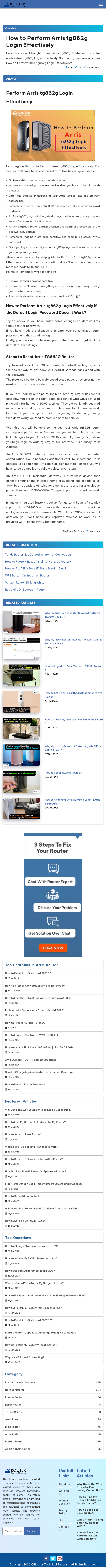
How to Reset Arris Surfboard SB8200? (29, 1322)
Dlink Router (12, 1426)
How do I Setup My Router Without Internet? (31, 1347)
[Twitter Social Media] (53, 1557)
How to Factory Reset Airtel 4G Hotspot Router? (38, 561)
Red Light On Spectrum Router (25, 588)
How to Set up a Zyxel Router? (23, 1136)
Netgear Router (14, 1389)
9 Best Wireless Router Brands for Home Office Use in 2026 (41, 1210)
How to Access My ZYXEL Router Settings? (31, 1260)
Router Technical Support (51, 1563)
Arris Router (12, 1433)
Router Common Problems (20, 1381)
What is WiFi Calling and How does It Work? (31, 1148)
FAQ (61, 1519)
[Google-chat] (53, 894)
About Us (64, 1483)
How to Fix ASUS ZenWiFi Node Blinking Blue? (35, 568)
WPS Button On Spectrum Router (27, 575)
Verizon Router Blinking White (24, 582)
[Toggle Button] (101, 4)
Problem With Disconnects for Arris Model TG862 (35, 1012)
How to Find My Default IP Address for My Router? (35, 1124)
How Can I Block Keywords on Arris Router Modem (35, 987)
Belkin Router (13, 1403)
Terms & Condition (64, 1501)
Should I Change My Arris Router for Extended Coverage (39, 1074)
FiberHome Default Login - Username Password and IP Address (44, 1185)
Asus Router (12, 1418)
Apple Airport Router (17, 1448)
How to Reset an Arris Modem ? (64, 772)
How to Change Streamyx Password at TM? (32, 1248)
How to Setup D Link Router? (22, 1198)
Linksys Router (14, 1396)
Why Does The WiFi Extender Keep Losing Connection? (38, 1111)
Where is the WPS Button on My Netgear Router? (34, 1285)
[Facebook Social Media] (46, 1557)
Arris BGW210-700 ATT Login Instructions (30, 1061)
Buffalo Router (14, 1440)
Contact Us (64, 1527)
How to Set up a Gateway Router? (25, 1223)
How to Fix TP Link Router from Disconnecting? (33, 1310)
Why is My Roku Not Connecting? (24, 1359)
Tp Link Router (13, 1411)
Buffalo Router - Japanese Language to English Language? (41, 1334)
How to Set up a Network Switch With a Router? (34, 1161)
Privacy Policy (63, 1511)
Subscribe (32, 1530)
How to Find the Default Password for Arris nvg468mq (38, 1000)
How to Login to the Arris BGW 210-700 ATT (31, 1037)
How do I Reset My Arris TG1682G (25, 1024)
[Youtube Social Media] (59, 1557)
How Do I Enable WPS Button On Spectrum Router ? (35, 1173)
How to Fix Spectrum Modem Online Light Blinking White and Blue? (45, 1297)
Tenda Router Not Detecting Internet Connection (38, 554)
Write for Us (64, 1491)
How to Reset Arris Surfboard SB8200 (28, 975)
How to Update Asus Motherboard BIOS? (30, 1272)
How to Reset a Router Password (25, 1086)
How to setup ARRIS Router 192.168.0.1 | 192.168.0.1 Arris (39, 1049)
